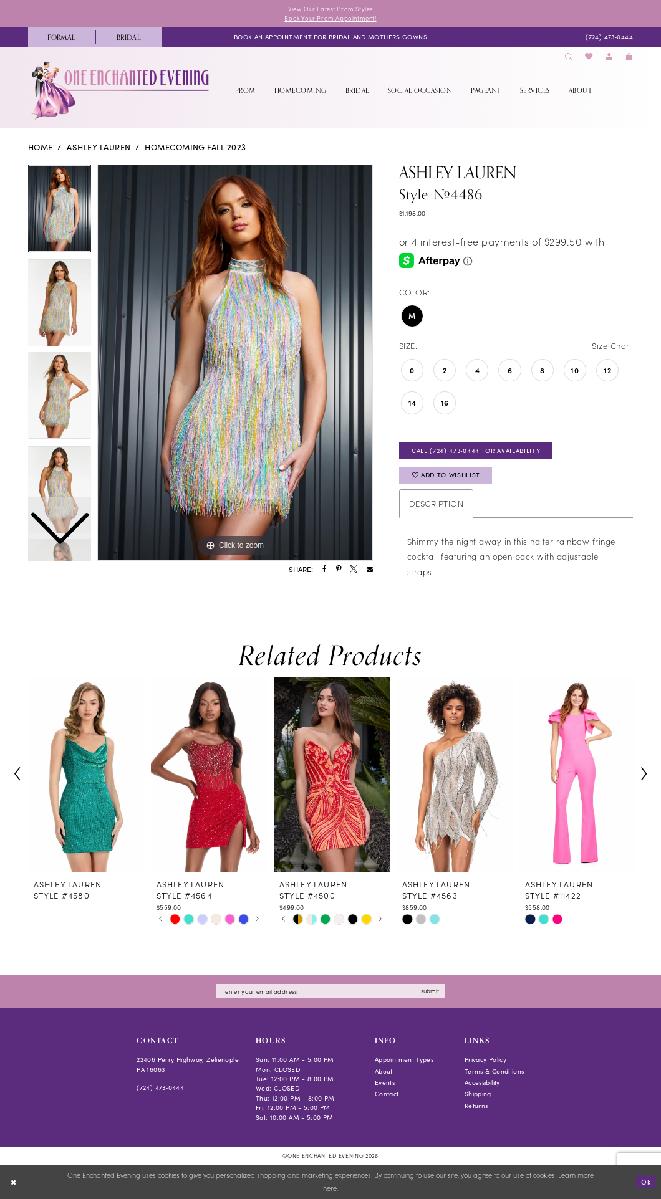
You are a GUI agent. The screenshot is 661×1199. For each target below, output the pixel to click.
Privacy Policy (485, 1060)
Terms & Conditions (494, 1071)
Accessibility (482, 1082)
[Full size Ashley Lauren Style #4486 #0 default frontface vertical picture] (235, 362)
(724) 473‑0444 (160, 1087)
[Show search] (569, 57)
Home (40, 147)
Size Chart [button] (612, 345)
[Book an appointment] (330, 36)
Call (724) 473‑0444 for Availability (476, 450)
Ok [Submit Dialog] (645, 1181)
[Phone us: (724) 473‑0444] (609, 36)
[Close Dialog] (13, 1182)
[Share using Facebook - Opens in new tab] (324, 569)
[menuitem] (61, 37)
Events (385, 1082)
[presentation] (86, 774)
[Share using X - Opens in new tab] (353, 569)
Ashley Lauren (98, 147)
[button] (609, 57)
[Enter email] (330, 992)
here (330, 1188)
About (384, 1071)
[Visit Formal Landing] (61, 37)
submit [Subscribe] (431, 990)
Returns (476, 1105)
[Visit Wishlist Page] (589, 57)
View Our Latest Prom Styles (330, 8)
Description (436, 503)
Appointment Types (404, 1060)
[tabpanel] (235, 362)
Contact (387, 1093)
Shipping (478, 1093)
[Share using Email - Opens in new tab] (370, 569)
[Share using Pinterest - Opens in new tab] (338, 569)
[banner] (121, 90)
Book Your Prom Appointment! (330, 18)
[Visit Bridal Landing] (129, 37)
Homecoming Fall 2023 (195, 147)
